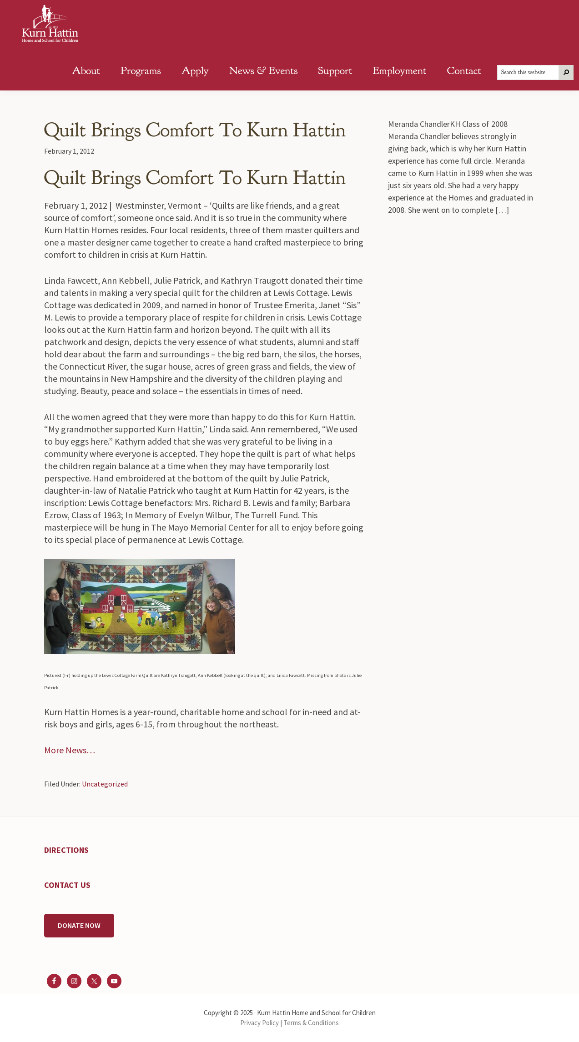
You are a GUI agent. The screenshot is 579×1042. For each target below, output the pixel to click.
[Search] (566, 72)
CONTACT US (67, 885)
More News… (69, 750)
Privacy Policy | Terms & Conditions (289, 1022)
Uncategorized (105, 783)
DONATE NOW (79, 925)
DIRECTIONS (66, 850)
